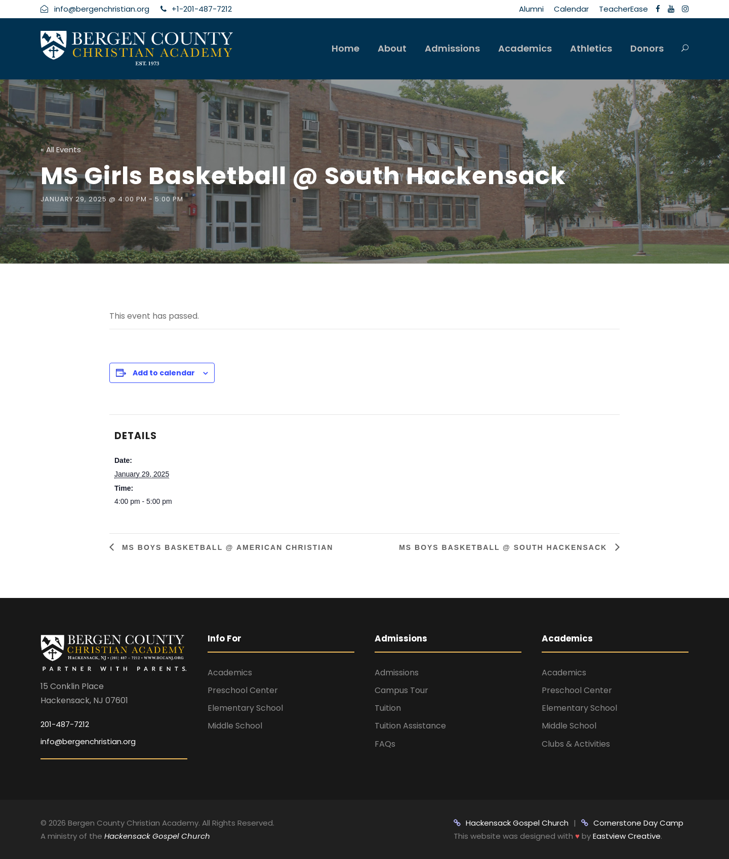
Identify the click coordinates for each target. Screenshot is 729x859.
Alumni (531, 9)
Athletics (591, 48)
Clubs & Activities (576, 744)
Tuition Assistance (410, 726)
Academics (525, 48)
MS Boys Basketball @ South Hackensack (504, 547)
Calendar (571, 9)
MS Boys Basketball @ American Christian (226, 547)
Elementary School (245, 708)
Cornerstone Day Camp (632, 823)
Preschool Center (243, 690)
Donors (647, 48)
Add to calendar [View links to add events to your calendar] (164, 373)
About (392, 48)
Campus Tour (401, 690)
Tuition (388, 708)
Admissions (452, 48)
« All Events (60, 149)
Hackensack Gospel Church (156, 836)
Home (345, 48)
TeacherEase (623, 9)
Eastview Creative (627, 836)
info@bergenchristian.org (88, 741)
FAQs (385, 744)
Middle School (235, 726)
